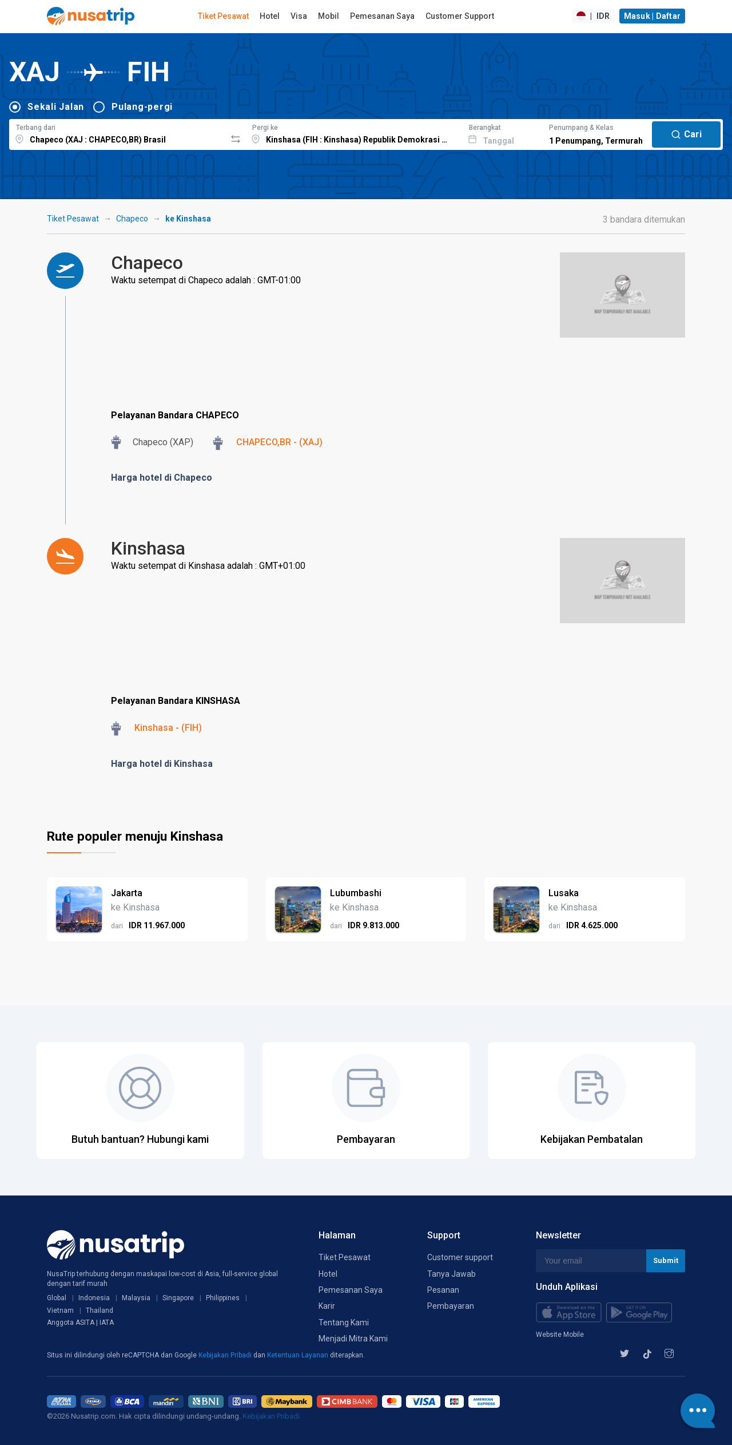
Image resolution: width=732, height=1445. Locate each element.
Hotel (270, 16)
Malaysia (136, 1298)
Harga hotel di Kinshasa (162, 763)
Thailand (99, 1311)
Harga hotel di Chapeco (161, 477)
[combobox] (117, 133)
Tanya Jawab (451, 1273)
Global (56, 1298)
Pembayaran (450, 1306)
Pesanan (443, 1289)
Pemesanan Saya (382, 16)
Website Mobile (560, 1335)
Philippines (223, 1298)
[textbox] (117, 133)
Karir (327, 1306)
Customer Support (459, 16)
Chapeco (132, 218)
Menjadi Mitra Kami (353, 1338)
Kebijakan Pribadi (225, 1355)
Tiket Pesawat (223, 16)
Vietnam (60, 1311)
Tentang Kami (344, 1322)
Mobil (328, 16)
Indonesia (94, 1298)
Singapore (178, 1298)
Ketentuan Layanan (298, 1355)
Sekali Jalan (55, 106)
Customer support (460, 1257)
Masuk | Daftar (652, 16)
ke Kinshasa (188, 218)
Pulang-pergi (142, 106)
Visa (299, 16)
